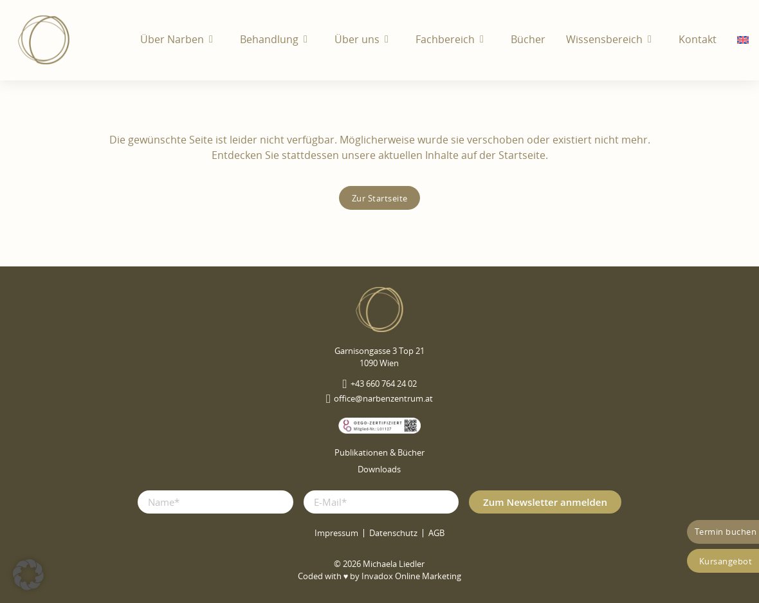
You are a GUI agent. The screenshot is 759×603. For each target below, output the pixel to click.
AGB (436, 533)
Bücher (528, 39)
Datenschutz (393, 533)
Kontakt (698, 39)
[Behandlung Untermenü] (309, 39)
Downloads (379, 469)
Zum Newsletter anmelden (545, 502)
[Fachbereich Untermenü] (485, 39)
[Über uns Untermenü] (390, 39)
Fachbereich (445, 39)
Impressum (336, 533)
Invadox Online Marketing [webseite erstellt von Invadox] (411, 576)
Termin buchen (726, 531)
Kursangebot (726, 561)
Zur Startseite (380, 198)
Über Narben (172, 39)
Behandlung (269, 39)
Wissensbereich (604, 39)
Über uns (357, 39)
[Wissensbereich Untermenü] (653, 39)
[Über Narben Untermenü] (214, 39)
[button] (28, 574)
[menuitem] (743, 40)
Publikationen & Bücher (379, 452)
